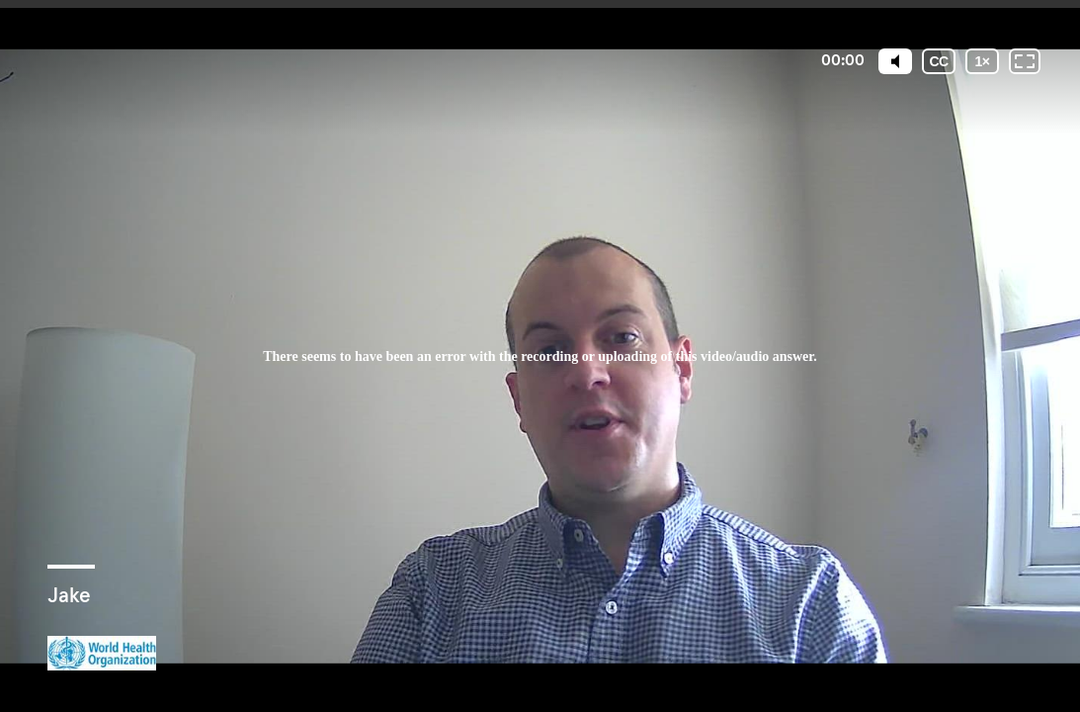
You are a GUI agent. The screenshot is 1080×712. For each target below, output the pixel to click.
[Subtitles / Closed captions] (938, 61)
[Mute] (895, 61)
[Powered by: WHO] (101, 653)
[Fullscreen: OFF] (1024, 61)
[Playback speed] (982, 61)
